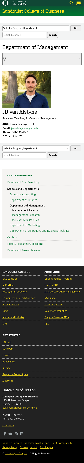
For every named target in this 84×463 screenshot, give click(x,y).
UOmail (6, 342)
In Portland (8, 285)
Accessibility (65, 443)
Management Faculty (25, 210)
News (5, 311)
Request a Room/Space (15, 374)
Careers (24, 447)
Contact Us (8, 425)
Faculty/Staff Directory (14, 291)
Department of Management (27, 206)
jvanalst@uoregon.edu (25, 128)
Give (4, 324)
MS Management (54, 304)
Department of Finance (23, 200)
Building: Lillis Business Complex (19, 408)
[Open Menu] (79, 3)
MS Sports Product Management (62, 291)
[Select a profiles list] (35, 28)
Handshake (8, 361)
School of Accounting (23, 195)
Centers (12, 237)
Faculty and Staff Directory (23, 182)
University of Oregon (19, 390)
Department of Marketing (25, 225)
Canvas (6, 355)
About (33, 447)
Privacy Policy (9, 447)
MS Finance (51, 298)
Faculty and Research (19, 175)
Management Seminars (26, 220)
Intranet (7, 368)
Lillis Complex (9, 279)
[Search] (71, 3)
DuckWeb (7, 349)
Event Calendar (10, 304)
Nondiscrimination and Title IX (40, 443)
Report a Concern (12, 443)
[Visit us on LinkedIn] (22, 434)
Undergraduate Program (58, 279)
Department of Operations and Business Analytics (39, 231)
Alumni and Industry (13, 317)
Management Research (26, 215)
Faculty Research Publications (25, 244)
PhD (47, 324)
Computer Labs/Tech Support (19, 298)
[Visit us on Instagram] (16, 434)
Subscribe (7, 381)
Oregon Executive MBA (57, 317)
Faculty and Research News (23, 251)
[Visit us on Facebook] (4, 434)
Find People (46, 447)
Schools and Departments (23, 189)
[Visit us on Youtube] (10, 434)
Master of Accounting (56, 311)
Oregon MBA (51, 285)
